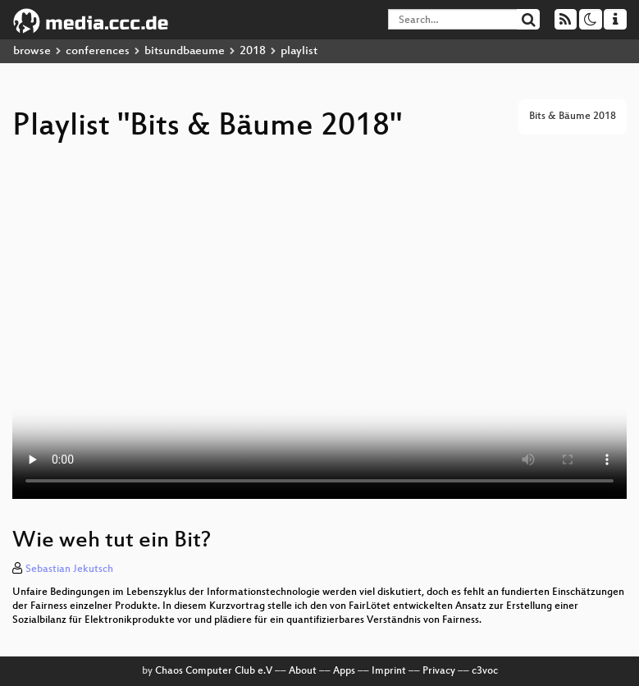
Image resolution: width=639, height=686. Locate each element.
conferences (98, 51)
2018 (253, 51)
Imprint (389, 671)
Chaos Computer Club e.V (213, 671)
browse (32, 51)
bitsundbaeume (184, 51)
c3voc (485, 671)
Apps (344, 671)
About (303, 671)
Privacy (438, 671)
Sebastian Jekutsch (69, 569)
